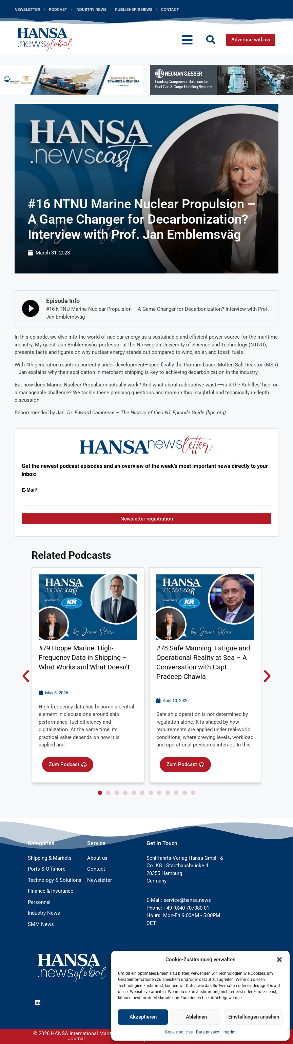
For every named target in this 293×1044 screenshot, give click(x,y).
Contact (170, 9)
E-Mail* (30, 490)
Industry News (91, 9)
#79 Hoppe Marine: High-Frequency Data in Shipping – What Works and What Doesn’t (84, 657)
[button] (279, 959)
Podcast (58, 9)
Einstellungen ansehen (253, 1017)
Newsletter (27, 9)
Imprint (229, 1032)
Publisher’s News (133, 9)
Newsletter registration (146, 519)
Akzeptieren (143, 1017)
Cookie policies (179, 1032)
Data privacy (207, 1032)
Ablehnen (196, 1017)
